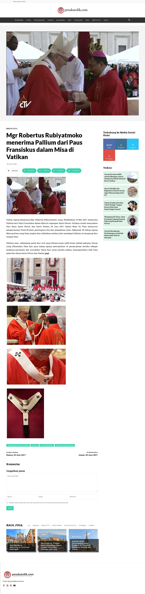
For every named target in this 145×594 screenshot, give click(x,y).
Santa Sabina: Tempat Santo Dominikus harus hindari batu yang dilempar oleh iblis (51, 546)
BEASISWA (36, 525)
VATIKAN (50, 20)
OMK (69, 20)
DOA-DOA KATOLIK (70, 525)
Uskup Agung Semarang (65, 445)
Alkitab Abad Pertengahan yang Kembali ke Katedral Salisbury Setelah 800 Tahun (81, 545)
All (29, 525)
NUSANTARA (60, 20)
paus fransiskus (47, 445)
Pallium (35, 445)
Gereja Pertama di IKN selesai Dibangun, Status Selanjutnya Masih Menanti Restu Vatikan (115, 177)
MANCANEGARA (39, 20)
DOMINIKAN (82, 525)
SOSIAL (28, 20)
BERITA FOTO (96, 20)
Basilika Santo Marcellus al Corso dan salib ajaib (20, 547)
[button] (129, 20)
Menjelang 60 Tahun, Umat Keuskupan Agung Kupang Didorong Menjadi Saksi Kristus (114, 220)
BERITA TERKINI (57, 525)
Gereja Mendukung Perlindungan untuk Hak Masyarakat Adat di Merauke (113, 234)
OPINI (87, 20)
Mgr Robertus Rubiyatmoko (18, 445)
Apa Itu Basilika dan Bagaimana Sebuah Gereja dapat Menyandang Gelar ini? (114, 191)
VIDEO (106, 20)
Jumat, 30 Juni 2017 (88, 455)
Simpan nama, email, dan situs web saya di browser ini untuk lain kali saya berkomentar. (38, 503)
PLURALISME (78, 20)
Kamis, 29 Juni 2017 (16, 455)
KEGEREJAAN (19, 20)
